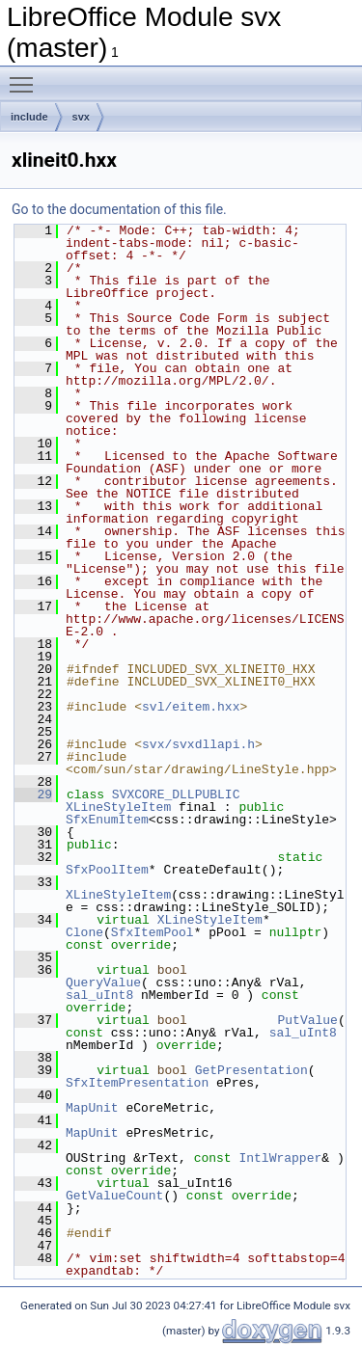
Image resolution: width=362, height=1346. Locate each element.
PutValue (307, 1020)
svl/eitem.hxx (190, 706)
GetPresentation (251, 1070)
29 (33, 794)
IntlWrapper (279, 1158)
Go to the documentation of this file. (119, 209)
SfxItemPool (152, 932)
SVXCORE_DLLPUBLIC (176, 794)
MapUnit (92, 1108)
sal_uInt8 (99, 995)
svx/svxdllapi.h (198, 744)
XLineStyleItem (118, 807)
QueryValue (103, 982)
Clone (84, 932)
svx (81, 116)
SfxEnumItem (107, 819)
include (29, 116)
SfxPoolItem (107, 869)
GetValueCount (114, 1195)
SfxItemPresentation (137, 1082)
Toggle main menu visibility (26, 76)
